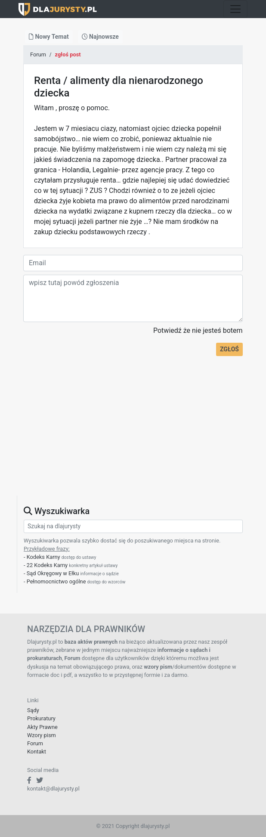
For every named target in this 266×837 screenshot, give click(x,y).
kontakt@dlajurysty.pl (53, 788)
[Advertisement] (133, 435)
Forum (38, 54)
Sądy (33, 710)
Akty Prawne (42, 727)
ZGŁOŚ (229, 349)
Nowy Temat (49, 36)
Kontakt (36, 751)
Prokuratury (41, 718)
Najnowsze (100, 36)
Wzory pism (41, 735)
